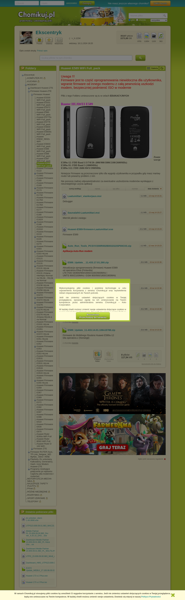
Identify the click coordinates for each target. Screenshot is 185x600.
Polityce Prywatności (151, 597)
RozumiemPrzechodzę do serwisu (92, 316)
